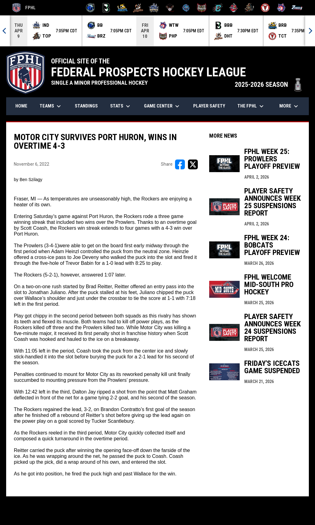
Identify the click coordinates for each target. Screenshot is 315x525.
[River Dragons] (217, 7)
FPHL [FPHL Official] (24, 7)
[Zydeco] (297, 7)
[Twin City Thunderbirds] (265, 7)
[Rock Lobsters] (233, 7)
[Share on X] (193, 164)
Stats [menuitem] (121, 106)
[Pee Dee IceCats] (186, 7)
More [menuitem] (289, 106)
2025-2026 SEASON (269, 84)
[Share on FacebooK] (180, 164)
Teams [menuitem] (51, 106)
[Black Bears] (106, 7)
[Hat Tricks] (138, 7)
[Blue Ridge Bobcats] (122, 7)
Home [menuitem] (21, 106)
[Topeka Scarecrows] (249, 7)
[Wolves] (281, 7)
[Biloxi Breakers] (90, 7)
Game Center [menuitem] (162, 106)
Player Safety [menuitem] (209, 106)
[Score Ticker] (157, 30)
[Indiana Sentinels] (154, 7)
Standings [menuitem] (86, 106)
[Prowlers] (201, 7)
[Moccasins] (170, 7)
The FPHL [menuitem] (251, 106)
